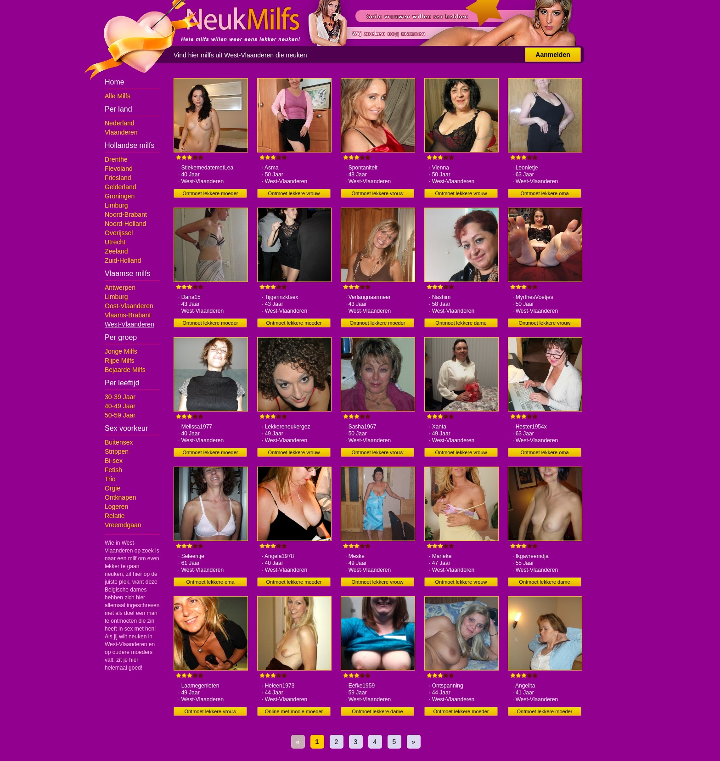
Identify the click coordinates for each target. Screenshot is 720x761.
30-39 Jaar (120, 396)
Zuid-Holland (123, 260)
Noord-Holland (125, 223)
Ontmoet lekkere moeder (210, 193)
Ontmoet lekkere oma (544, 193)
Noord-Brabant (126, 214)
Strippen (117, 451)
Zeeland (116, 251)
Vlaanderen (121, 132)
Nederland (120, 123)
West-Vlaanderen (129, 324)
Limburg (116, 205)
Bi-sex (114, 460)
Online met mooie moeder (294, 711)
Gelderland (120, 187)
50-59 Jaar (120, 415)
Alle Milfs (117, 96)
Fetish (113, 470)
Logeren (116, 506)
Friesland (118, 177)
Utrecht (115, 242)
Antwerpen (120, 287)
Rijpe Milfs (120, 360)
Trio (110, 479)
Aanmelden (552, 54)
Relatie (115, 515)
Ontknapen (120, 497)
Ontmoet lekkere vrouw (294, 193)
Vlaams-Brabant (128, 315)
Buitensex (119, 442)
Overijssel (119, 233)
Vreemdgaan (123, 525)
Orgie (112, 488)
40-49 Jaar (120, 406)
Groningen (120, 196)
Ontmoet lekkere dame (460, 323)
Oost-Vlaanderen (129, 306)
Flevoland (119, 168)
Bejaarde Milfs (125, 369)
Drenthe (116, 159)
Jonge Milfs (121, 351)
